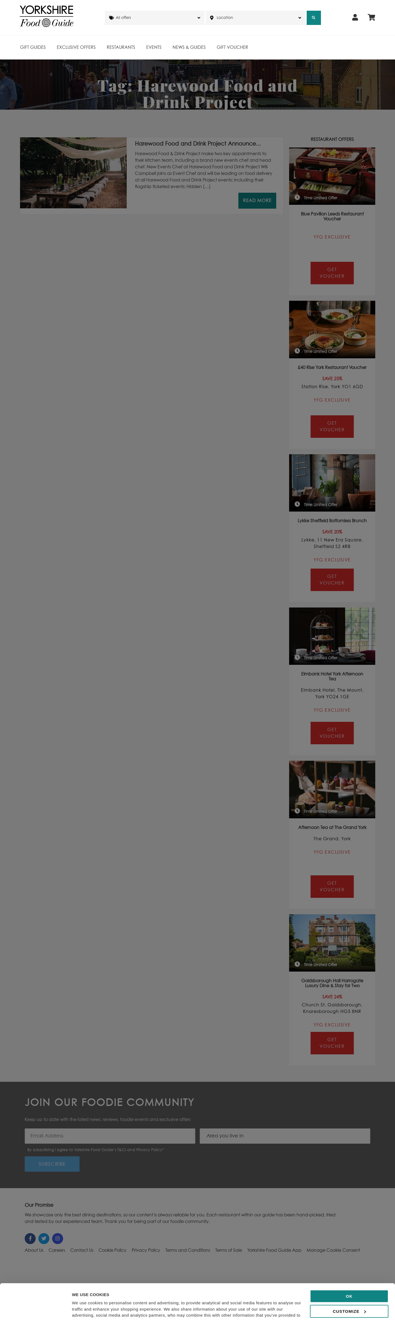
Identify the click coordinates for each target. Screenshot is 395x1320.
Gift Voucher (232, 47)
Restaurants (121, 47)
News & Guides (189, 47)
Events (154, 47)
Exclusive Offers (76, 47)
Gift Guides (33, 47)
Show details (84, 1309)
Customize (349, 1278)
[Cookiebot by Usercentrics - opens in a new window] (36, 1309)
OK (349, 1263)
